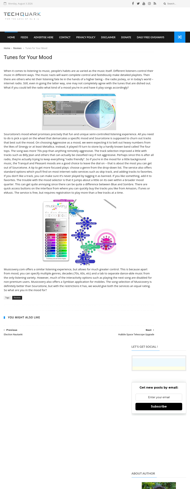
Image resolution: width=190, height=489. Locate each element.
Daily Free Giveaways (149, 39)
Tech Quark (53, 467)
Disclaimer (107, 39)
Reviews (17, 50)
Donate (125, 39)
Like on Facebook (158, 396)
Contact (64, 39)
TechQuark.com (76, 428)
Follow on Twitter (158, 405)
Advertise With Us (115, 474)
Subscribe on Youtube (158, 423)
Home (10, 39)
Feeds (23, 39)
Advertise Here (43, 39)
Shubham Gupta (110, 480)
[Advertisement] (118, 20)
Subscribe (159, 111)
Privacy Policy (84, 39)
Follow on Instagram (158, 414)
